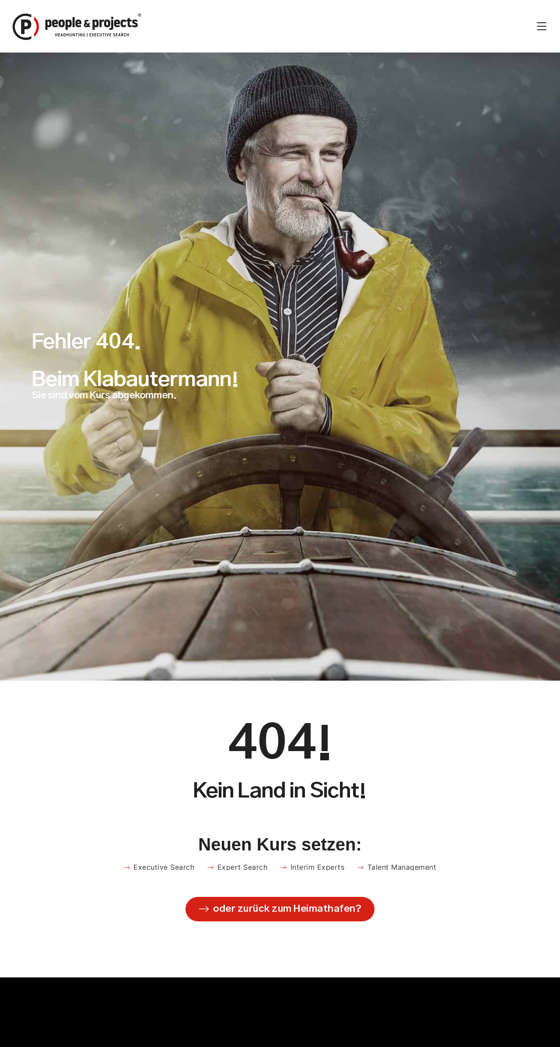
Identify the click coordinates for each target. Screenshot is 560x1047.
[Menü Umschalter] (542, 26)
